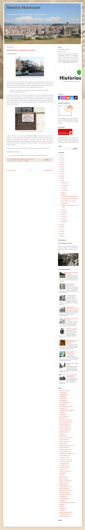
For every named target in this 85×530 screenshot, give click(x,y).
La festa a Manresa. (64, 455)
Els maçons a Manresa (65, 428)
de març (63, 216)
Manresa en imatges (64, 480)
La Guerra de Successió (65, 459)
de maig (63, 212)
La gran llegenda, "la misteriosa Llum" (71, 284)
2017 (61, 173)
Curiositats (22, 159)
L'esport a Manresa (64, 451)
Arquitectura (62, 398)
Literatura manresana (64, 471)
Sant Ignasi (62, 508)
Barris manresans (63, 402)
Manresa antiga (63, 479)
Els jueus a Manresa (64, 426)
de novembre (64, 185)
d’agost (63, 192)
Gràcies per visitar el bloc (65, 437)
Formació (62, 433)
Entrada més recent (11, 170)
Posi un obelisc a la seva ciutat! (68, 201)
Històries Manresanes (23, 7)
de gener (63, 221)
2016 (61, 176)
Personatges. (62, 496)
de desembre (64, 182)
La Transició (62, 469)
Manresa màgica (63, 484)
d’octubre (63, 187)
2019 (61, 169)
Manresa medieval (64, 486)
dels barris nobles (45, 143)
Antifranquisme (63, 394)
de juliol (63, 194)
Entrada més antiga (48, 170)
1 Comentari (26, 160)
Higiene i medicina (64, 441)
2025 (61, 157)
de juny (63, 209)
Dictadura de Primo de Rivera (66, 410)
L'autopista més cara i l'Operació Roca (71, 352)
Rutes (61, 506)
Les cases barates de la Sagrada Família (71, 375)
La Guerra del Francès (29, 159)
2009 (61, 233)
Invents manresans (64, 447)
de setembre (64, 189)
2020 (61, 166)
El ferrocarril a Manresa (65, 422)
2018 (61, 171)
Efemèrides (62, 418)
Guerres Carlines (63, 439)
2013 (61, 224)
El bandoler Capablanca (71, 328)
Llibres (61, 475)
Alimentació (62, 392)
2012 (61, 226)
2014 (61, 180)
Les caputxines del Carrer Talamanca (69, 198)
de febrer (63, 219)
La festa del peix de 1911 (65, 243)
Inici (30, 170)
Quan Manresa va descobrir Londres (21, 50)
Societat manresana (64, 514)
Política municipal (64, 498)
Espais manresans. (64, 429)
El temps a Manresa (64, 424)
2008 (61, 236)
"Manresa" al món (15, 159)
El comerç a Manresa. (64, 420)
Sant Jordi (62, 510)
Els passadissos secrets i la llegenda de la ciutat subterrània (72, 342)
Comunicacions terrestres (65, 406)
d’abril (62, 214)
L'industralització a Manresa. (66, 453)
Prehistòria (62, 500)
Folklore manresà (64, 431)
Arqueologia (62, 396)
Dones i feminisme (64, 416)
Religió (61, 504)
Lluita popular (63, 477)
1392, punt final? (65, 203)
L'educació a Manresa (64, 449)
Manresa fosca (63, 482)
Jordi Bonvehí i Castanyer (64, 49)
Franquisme (62, 435)
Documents (62, 414)
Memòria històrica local (65, 490)
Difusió (61, 412)
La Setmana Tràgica (64, 467)
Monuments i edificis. (65, 494)
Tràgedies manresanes (65, 516)
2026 (61, 155)
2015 (61, 178)
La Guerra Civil (63, 457)
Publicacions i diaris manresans (67, 502)
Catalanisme (62, 404)
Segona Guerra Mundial (65, 512)
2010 (61, 231)
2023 (61, 159)
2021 (61, 164)
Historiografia (63, 443)
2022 (61, 162)
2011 (61, 229)
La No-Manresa (63, 465)
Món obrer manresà (64, 492)
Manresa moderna (64, 488)
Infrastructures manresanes (66, 445)
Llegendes (62, 473)
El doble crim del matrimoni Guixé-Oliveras (72, 308)
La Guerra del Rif (64, 463)
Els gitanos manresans (71, 295)
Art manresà (62, 400)
